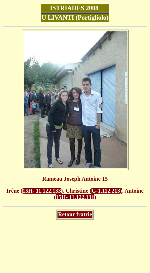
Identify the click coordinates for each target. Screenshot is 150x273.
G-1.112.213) (106, 191)
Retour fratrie (75, 214)
